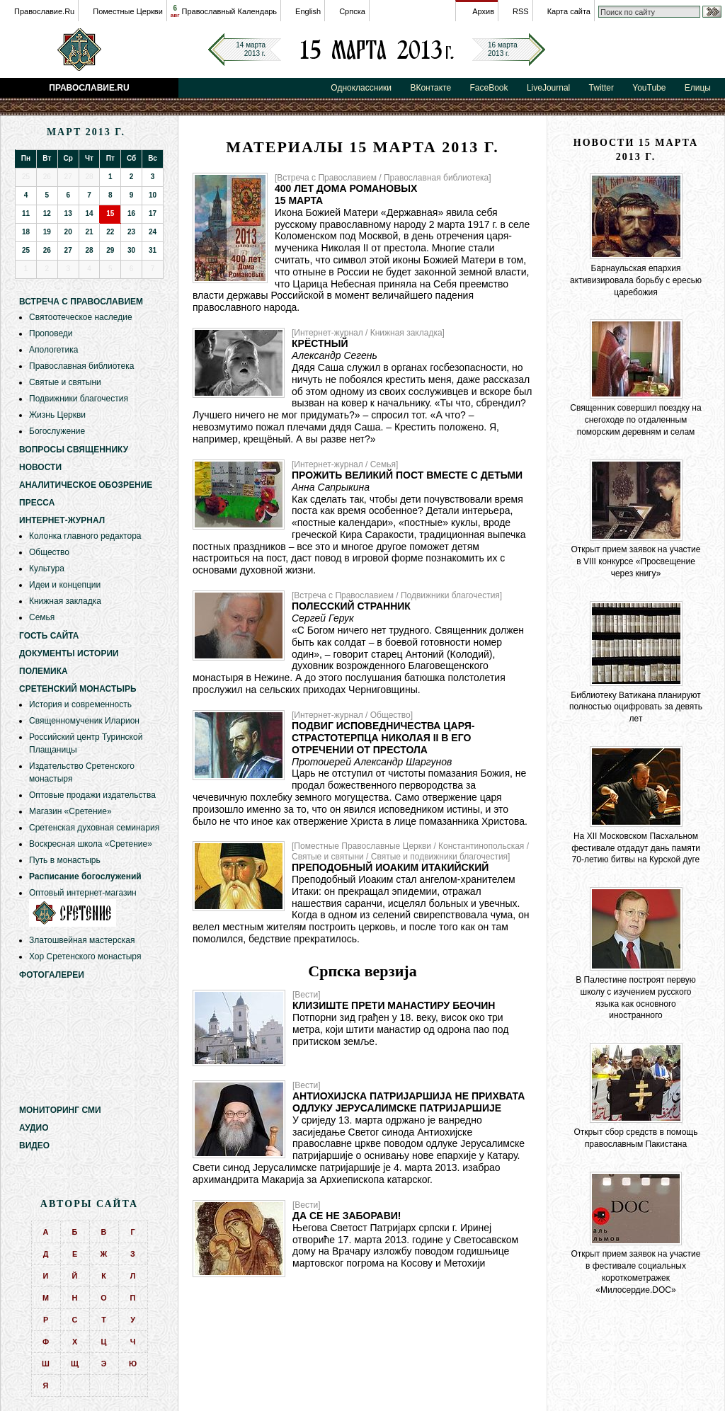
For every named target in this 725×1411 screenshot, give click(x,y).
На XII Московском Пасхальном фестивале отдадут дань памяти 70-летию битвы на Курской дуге (635, 848)
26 (47, 250)
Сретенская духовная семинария (94, 828)
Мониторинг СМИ (60, 1110)
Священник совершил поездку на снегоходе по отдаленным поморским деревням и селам (635, 420)
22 (110, 232)
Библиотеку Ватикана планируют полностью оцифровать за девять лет (635, 707)
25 (26, 250)
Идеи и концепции (65, 585)
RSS (521, 11)
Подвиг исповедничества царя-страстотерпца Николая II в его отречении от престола (383, 737)
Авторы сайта (89, 1204)
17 (152, 213)
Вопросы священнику (73, 450)
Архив (483, 11)
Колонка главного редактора (85, 536)
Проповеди (51, 333)
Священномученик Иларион (84, 721)
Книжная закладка (65, 601)
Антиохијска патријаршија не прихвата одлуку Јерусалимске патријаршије (408, 1102)
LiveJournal (548, 88)
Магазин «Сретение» (70, 811)
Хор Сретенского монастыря (85, 956)
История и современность (80, 704)
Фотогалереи (51, 975)
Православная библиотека (81, 366)
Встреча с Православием (81, 302)
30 (131, 250)
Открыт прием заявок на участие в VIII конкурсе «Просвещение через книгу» (636, 561)
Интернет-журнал (62, 520)
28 (89, 250)
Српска (352, 11)
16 (131, 213)
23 (131, 232)
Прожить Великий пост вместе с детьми (407, 475)
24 (152, 232)
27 (68, 250)
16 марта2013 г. (503, 49)
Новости (40, 467)
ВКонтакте (430, 88)
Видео (34, 1145)
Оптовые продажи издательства (92, 795)
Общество (49, 552)
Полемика (43, 671)
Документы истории (69, 653)
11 (26, 213)
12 (47, 213)
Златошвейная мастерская (82, 940)
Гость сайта (49, 636)
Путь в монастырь (65, 860)
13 (68, 213)
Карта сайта (568, 11)
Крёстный (320, 343)
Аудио (34, 1128)
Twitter (601, 88)
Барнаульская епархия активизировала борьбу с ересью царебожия (636, 280)
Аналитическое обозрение (85, 485)
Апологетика (54, 350)
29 (110, 250)
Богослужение (57, 431)
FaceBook (489, 88)
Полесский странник (351, 606)
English (308, 11)
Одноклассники (361, 88)
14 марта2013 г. (251, 49)
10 (152, 195)
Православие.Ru (44, 11)
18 (26, 232)
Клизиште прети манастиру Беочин (393, 1005)
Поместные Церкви (128, 11)
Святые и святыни (65, 382)
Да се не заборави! (346, 1215)
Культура (46, 568)
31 (152, 250)
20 (68, 232)
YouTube (649, 88)
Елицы (698, 88)
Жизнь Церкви (57, 415)
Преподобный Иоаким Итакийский (390, 867)
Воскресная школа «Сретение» (90, 844)
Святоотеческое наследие (80, 317)
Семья (42, 617)
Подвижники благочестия (78, 399)
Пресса (37, 503)
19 (47, 232)
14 (89, 213)
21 (89, 232)
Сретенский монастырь (78, 689)
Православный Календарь (230, 11)
